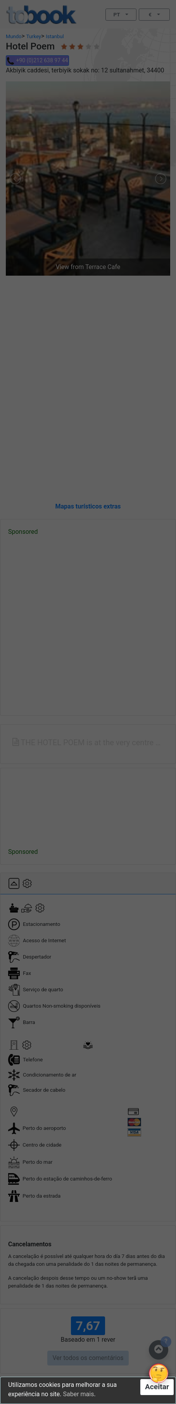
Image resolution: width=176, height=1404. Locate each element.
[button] (158, 1373)
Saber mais (78, 1394)
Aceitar (157, 1386)
